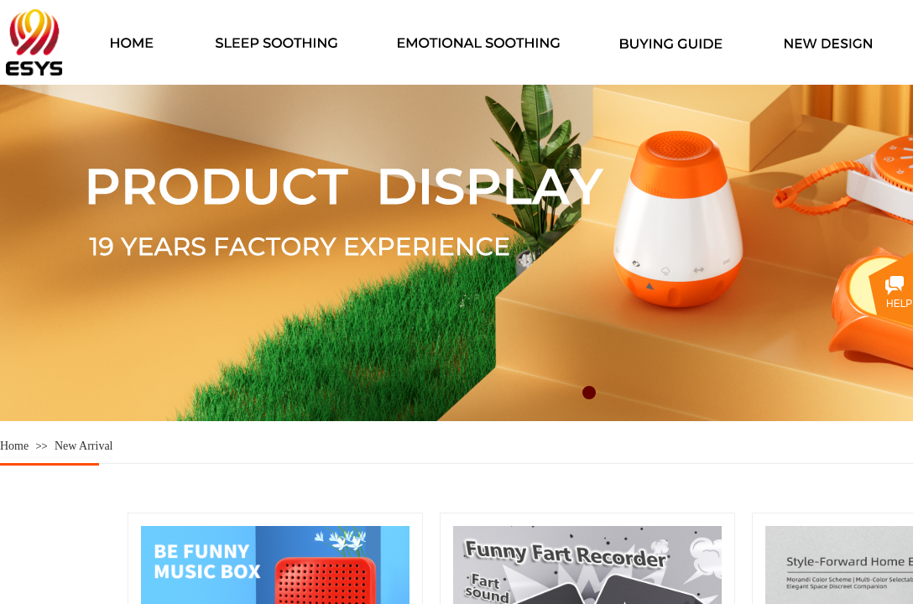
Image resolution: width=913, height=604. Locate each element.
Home (14, 446)
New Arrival (84, 446)
